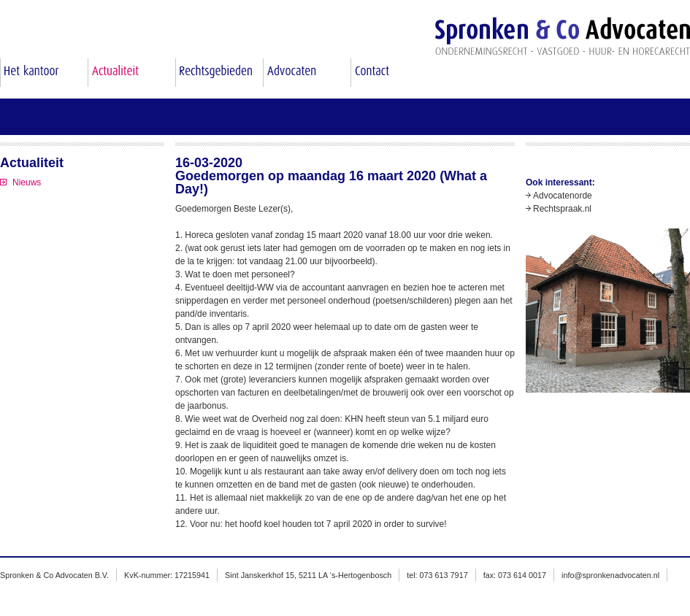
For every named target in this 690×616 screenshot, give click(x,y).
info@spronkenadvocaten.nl (610, 575)
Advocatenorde (562, 195)
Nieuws (26, 182)
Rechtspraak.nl (562, 209)
